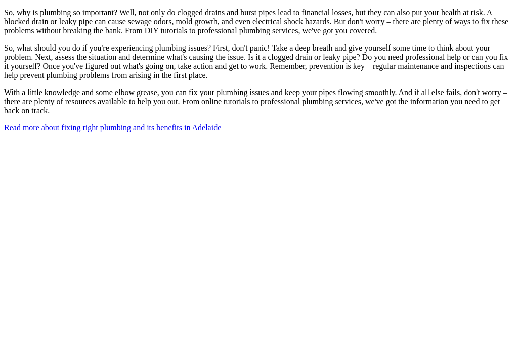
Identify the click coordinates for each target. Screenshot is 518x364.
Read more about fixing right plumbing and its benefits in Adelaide (112, 127)
